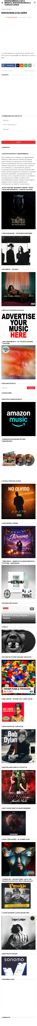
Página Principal (6, 9)
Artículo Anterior (7, 70)
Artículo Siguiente (29, 70)
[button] (2, 2)
